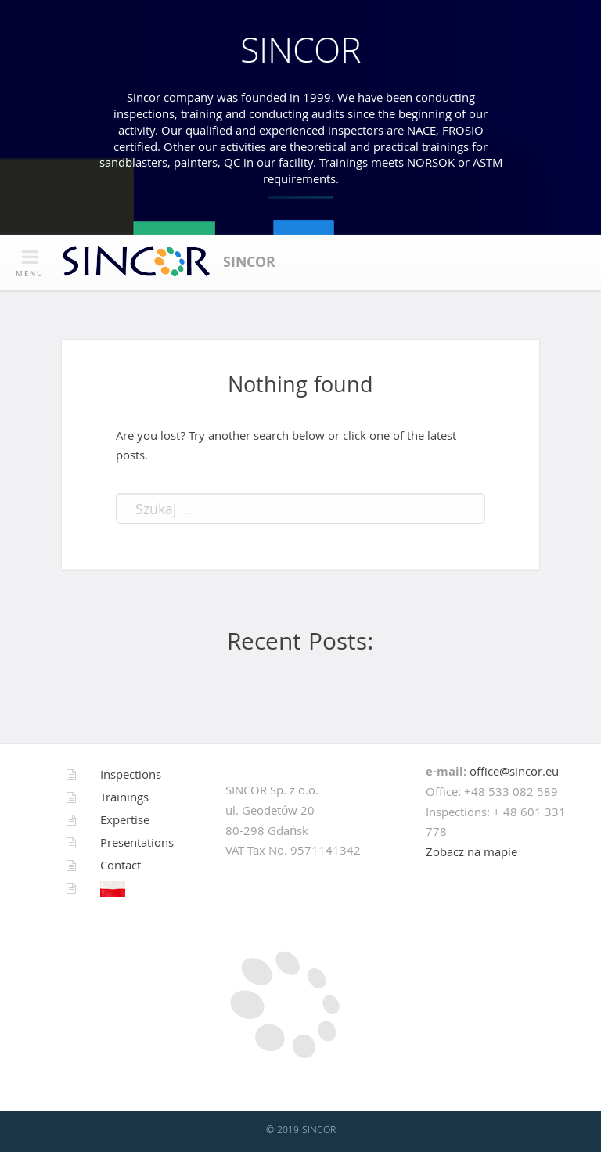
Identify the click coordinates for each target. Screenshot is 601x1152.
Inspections (130, 776)
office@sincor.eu (514, 773)
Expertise (124, 822)
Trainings (124, 799)
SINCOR (301, 55)
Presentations (137, 844)
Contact (120, 867)
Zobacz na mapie (471, 854)
